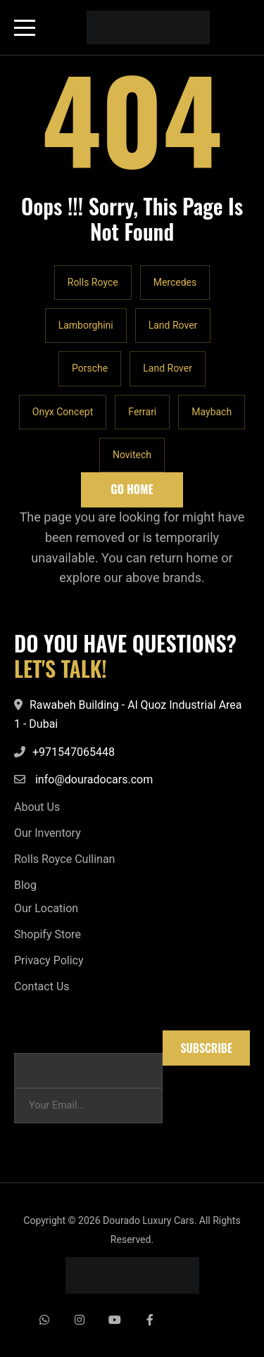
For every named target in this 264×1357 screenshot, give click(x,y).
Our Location (46, 908)
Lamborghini (85, 325)
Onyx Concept (62, 411)
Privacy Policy (49, 960)
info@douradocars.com (94, 779)
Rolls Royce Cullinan (64, 859)
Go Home (132, 489)
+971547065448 (73, 752)
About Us (37, 807)
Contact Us (42, 986)
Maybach (211, 411)
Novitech (132, 454)
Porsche (90, 368)
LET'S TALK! (60, 668)
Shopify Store (47, 934)
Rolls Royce (93, 282)
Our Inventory (47, 833)
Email (26, 1037)
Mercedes (175, 282)
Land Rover (173, 325)
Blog (25, 885)
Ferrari (142, 411)
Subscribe (206, 1048)
